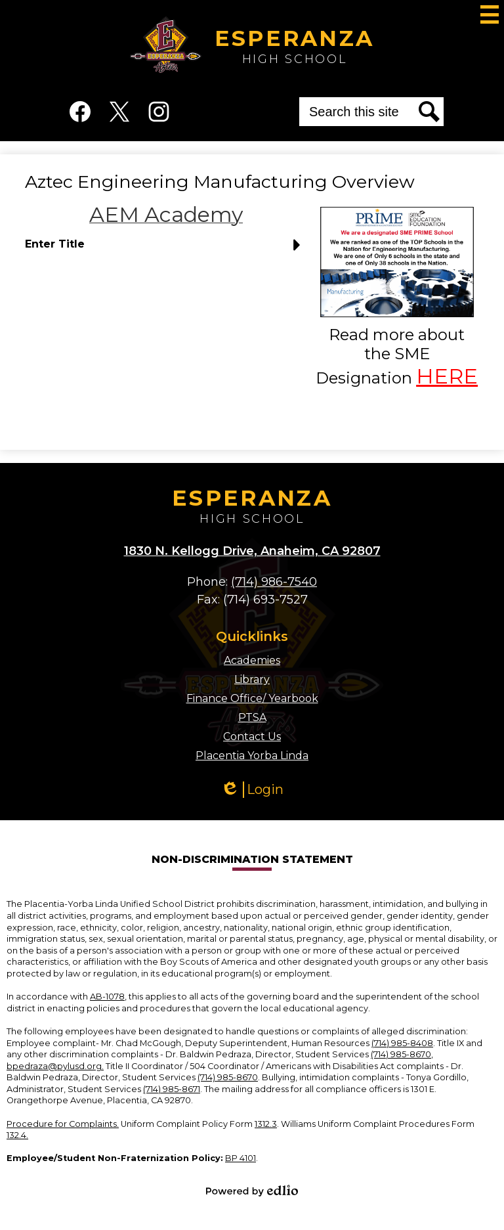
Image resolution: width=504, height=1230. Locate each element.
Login (252, 789)
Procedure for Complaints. (63, 1124)
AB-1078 (107, 996)
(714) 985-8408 (402, 1043)
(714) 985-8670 (401, 1054)
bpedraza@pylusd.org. (55, 1066)
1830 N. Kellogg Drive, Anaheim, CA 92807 (252, 551)
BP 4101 (240, 1158)
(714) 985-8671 (171, 1089)
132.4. (17, 1135)
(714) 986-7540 (274, 582)
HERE (447, 376)
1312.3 (266, 1124)
